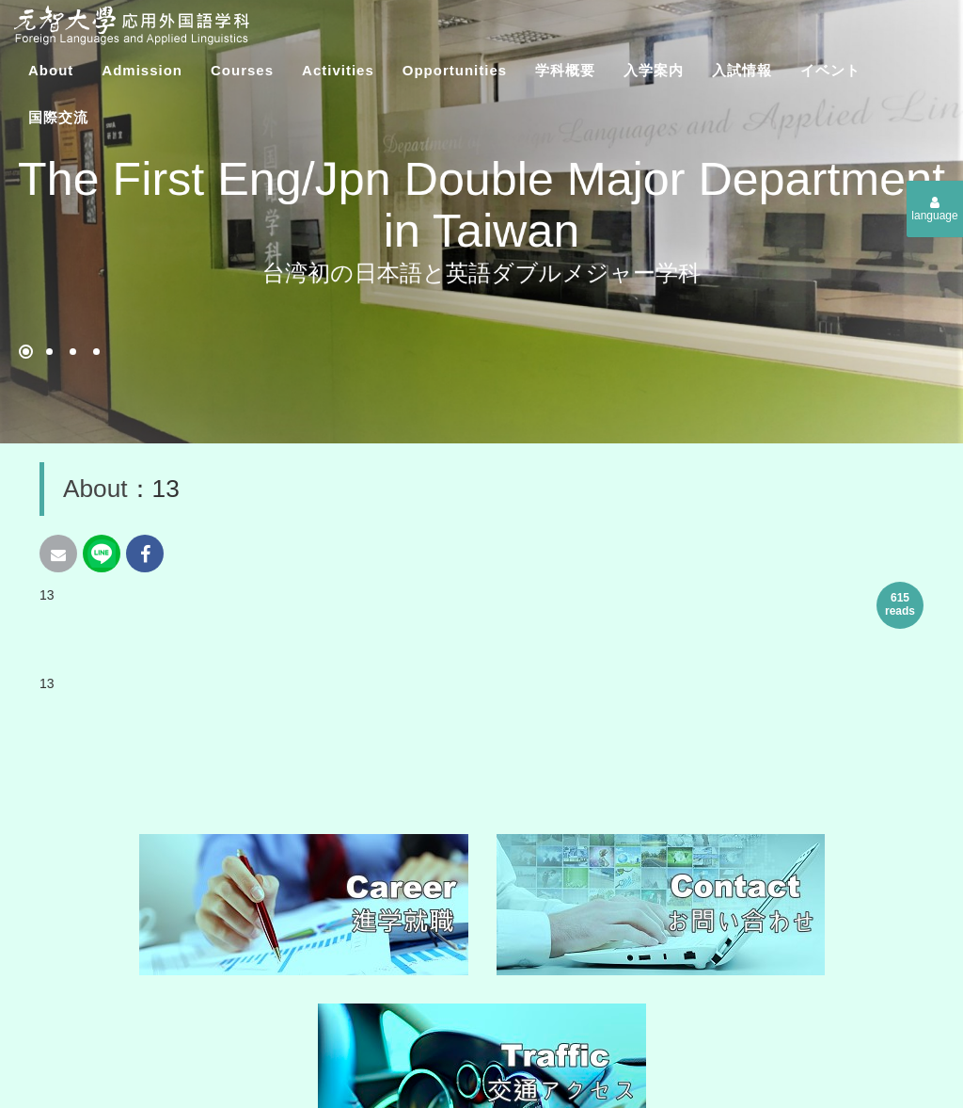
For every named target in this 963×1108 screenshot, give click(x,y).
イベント (830, 70)
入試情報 (742, 70)
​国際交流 (58, 117)
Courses (242, 70)
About (50, 70)
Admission (142, 70)
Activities (338, 70)
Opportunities (455, 70)
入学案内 (654, 70)
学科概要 (565, 70)
